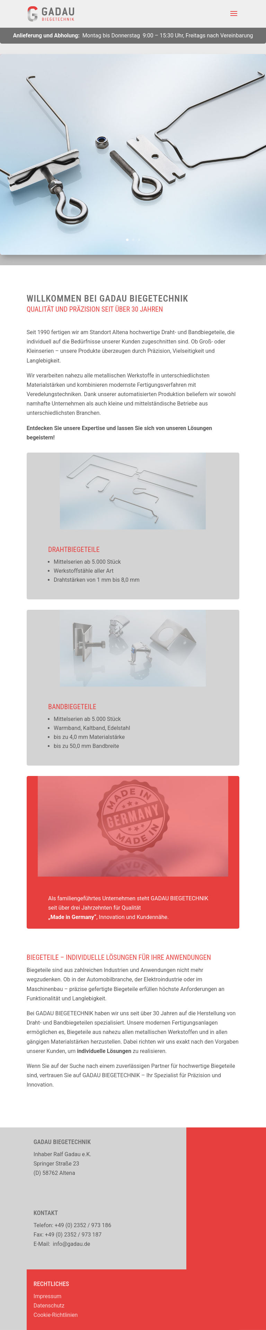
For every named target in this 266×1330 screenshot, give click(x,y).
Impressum (48, 1296)
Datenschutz (49, 1305)
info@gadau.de (71, 1244)
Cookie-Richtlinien (56, 1315)
